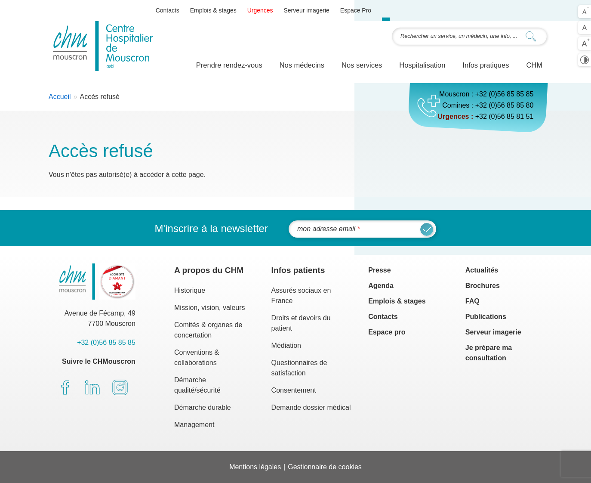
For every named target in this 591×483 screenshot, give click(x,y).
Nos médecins (302, 65)
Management (194, 424)
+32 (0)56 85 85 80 (504, 105)
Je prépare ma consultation (488, 353)
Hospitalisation (422, 65)
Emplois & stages (213, 10)
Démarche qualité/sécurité (197, 385)
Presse (379, 270)
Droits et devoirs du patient (301, 323)
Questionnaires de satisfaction (299, 368)
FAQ (472, 301)
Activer (584, 59)
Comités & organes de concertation (208, 330)
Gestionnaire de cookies (325, 467)
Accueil (60, 96)
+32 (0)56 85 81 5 (502, 116)
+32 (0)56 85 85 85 (504, 94)
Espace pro (386, 332)
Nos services (362, 65)
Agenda (381, 285)
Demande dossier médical (311, 407)
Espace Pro (355, 10)
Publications (485, 316)
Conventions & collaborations (196, 357)
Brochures (482, 285)
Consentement (293, 390)
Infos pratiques (485, 65)
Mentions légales (255, 467)
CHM (534, 65)
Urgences (260, 10)
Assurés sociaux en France (301, 295)
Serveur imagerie (306, 10)
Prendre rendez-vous (229, 65)
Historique (189, 290)
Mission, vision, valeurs (209, 307)
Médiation (286, 345)
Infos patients (298, 270)
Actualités (481, 270)
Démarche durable (202, 407)
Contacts (167, 10)
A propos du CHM (208, 270)
